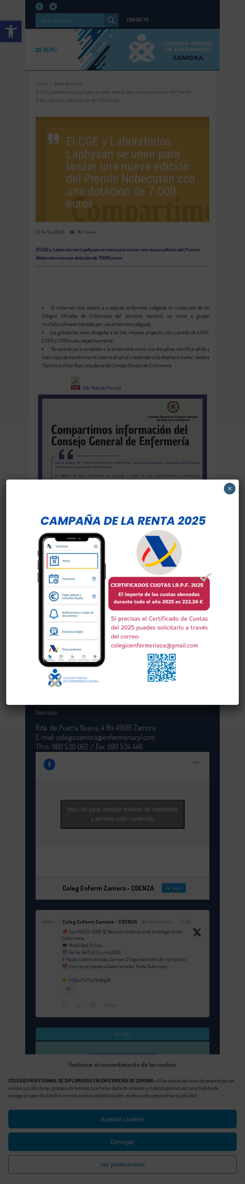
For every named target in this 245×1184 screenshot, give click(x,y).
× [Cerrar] (230, 488)
